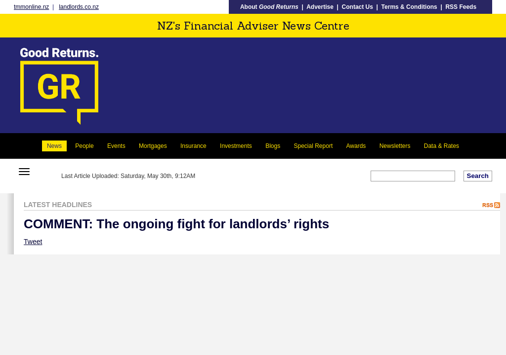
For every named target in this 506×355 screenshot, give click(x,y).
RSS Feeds (460, 6)
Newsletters (395, 145)
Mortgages (153, 145)
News (54, 145)
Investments (236, 145)
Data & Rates (441, 145)
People (84, 145)
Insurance (193, 145)
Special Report (313, 145)
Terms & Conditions (409, 6)
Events (116, 145)
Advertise (320, 6)
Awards (356, 145)
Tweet (33, 242)
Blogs (272, 145)
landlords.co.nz (79, 6)
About (269, 6)
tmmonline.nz (31, 6)
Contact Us (357, 6)
